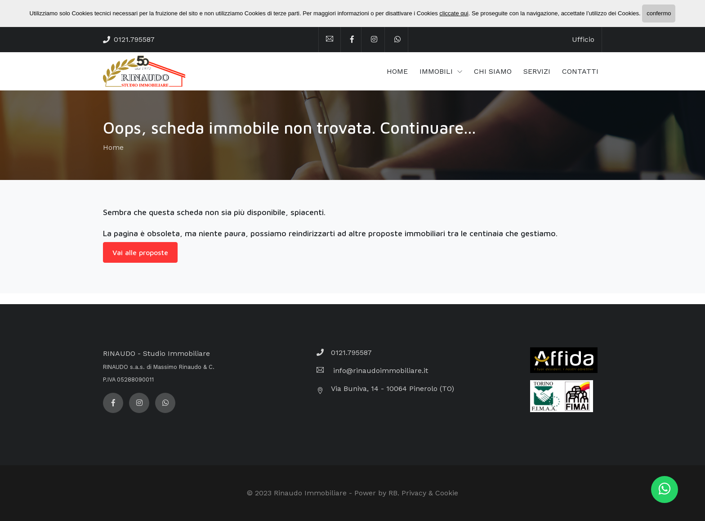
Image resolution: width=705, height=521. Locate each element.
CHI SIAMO (493, 71)
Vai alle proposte (140, 252)
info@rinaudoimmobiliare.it (379, 370)
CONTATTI (580, 71)
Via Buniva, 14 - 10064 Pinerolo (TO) (392, 388)
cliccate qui (453, 13)
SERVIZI (536, 71)
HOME (397, 71)
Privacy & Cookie (430, 493)
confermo (659, 13)
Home (113, 147)
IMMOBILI (437, 71)
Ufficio (583, 39)
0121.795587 (134, 39)
